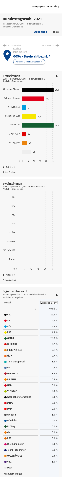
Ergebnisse (40, 31)
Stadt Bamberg (20, 52)
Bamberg (17, 48)
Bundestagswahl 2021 (22, 19)
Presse (55, 31)
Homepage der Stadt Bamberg (45, 6)
